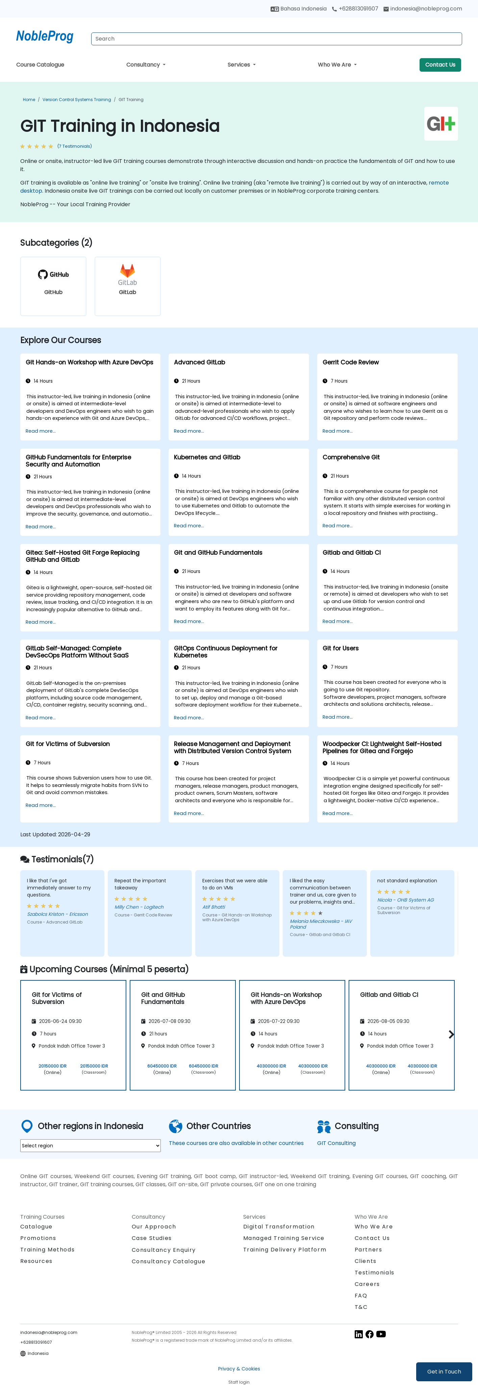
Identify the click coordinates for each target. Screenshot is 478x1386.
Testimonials (375, 1272)
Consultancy (143, 65)
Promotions (38, 1238)
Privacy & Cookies (239, 1368)
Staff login (239, 1382)
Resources (36, 1261)
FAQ (361, 1295)
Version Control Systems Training (77, 99)
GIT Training (131, 99)
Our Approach (154, 1226)
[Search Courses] (276, 38)
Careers (367, 1284)
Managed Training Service (284, 1238)
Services (239, 65)
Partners (368, 1249)
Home (29, 99)
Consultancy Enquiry (164, 1250)
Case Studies (152, 1238)
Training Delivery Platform (285, 1249)
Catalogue (36, 1226)
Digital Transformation (279, 1226)
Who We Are (335, 65)
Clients (366, 1261)
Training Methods (47, 1249)
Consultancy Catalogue (169, 1261)
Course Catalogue (40, 65)
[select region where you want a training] (90, 1145)
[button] (450, 1034)
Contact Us (440, 65)
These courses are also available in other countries (236, 1143)
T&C (361, 1307)
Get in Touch (444, 1372)
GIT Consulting (336, 1143)
